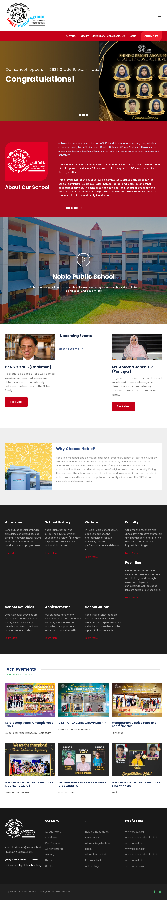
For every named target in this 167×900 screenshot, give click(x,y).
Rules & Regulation (97, 832)
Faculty (84, 36)
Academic (51, 837)
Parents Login (93, 860)
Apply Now (151, 36)
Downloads (92, 837)
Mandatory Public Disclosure (109, 36)
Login (88, 849)
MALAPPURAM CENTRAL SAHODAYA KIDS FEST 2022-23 (29, 784)
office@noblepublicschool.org (23, 865)
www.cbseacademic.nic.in (141, 837)
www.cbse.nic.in (135, 832)
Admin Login (92, 866)
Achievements (54, 849)
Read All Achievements (20, 674)
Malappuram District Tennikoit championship (134, 724)
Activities (71, 36)
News (48, 860)
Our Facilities (53, 843)
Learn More (11, 553)
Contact (50, 866)
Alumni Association (97, 854)
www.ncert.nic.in (135, 843)
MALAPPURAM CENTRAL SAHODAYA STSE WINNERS (82, 784)
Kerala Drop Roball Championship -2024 (29, 724)
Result (132, 36)
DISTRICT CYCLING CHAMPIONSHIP (82, 723)
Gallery (49, 854)
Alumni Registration (97, 843)
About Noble (53, 832)
